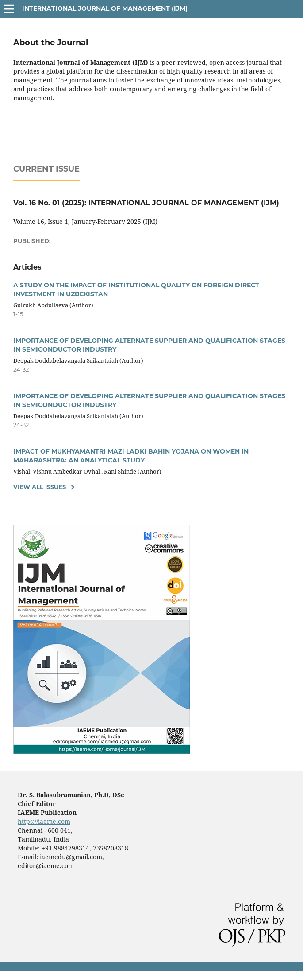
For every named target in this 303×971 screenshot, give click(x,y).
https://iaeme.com (44, 821)
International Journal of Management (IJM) (105, 8)
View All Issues (39, 486)
